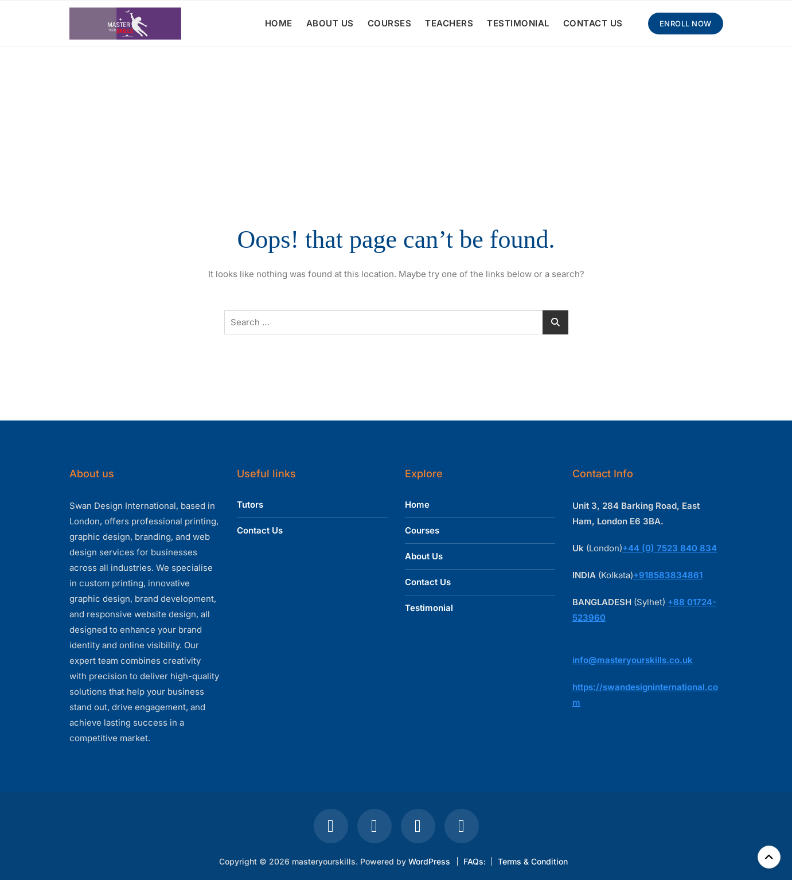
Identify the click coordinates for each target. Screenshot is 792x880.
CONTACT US (593, 23)
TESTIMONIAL (518, 23)
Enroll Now (686, 23)
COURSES (390, 23)
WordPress (429, 861)
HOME (278, 23)
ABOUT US (330, 23)
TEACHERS (449, 23)
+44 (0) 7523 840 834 (669, 548)
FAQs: (474, 861)
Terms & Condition (533, 861)
